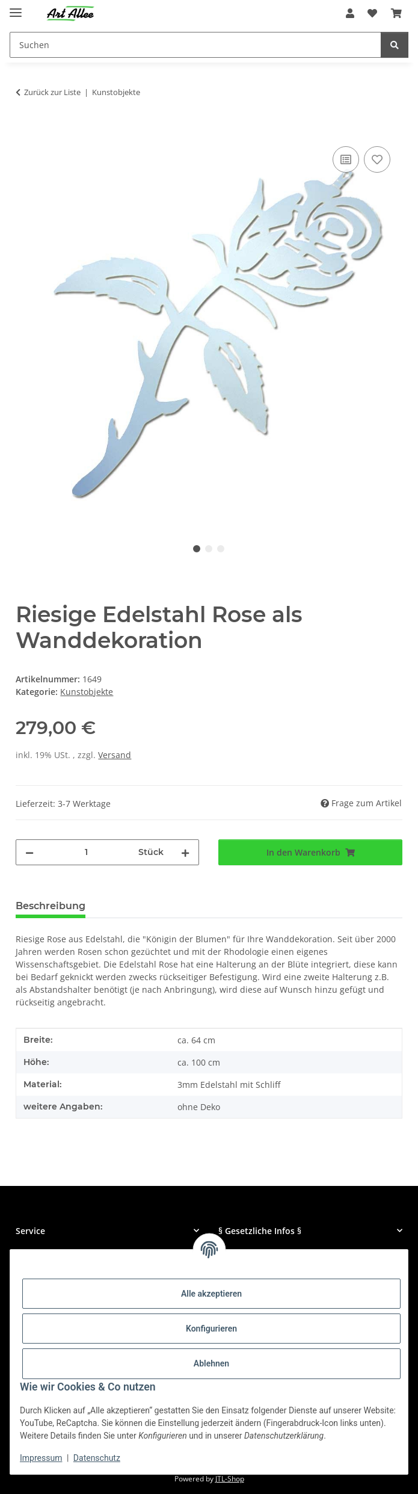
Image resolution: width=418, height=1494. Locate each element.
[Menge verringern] (29, 852)
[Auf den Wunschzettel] (377, 159)
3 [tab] (220, 548)
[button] (350, 13)
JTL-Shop (229, 1479)
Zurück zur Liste (52, 92)
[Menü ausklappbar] (16, 7)
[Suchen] (195, 45)
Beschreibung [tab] (50, 906)
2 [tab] (208, 548)
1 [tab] (196, 548)
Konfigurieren (211, 1328)
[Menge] (86, 852)
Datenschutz (96, 1458)
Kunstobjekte (86, 691)
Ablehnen (211, 1363)
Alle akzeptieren (211, 1293)
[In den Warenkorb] (25, 130)
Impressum (41, 1458)
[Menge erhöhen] (185, 852)
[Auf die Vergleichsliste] (346, 159)
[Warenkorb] (396, 13)
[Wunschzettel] (372, 13)
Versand (114, 755)
